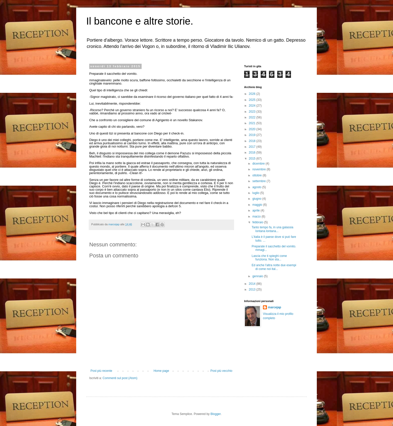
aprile (256, 210)
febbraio (258, 222)
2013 (252, 289)
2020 (252, 129)
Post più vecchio (221, 371)
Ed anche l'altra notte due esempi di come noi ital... (274, 266)
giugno (257, 198)
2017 (252, 147)
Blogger (216, 414)
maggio (257, 204)
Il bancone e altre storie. (139, 21)
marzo (257, 216)
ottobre (257, 175)
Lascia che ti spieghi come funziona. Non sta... (269, 257)
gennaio (258, 276)
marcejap (274, 307)
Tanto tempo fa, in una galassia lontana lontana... (272, 229)
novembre (259, 169)
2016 (252, 152)
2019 (252, 135)
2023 (252, 111)
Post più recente (101, 371)
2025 (252, 100)
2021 (252, 123)
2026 (252, 94)
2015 (252, 158)
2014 (252, 284)
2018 (252, 141)
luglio (256, 193)
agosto (257, 187)
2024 (252, 105)
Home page (161, 371)
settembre (259, 181)
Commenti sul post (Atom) (120, 378)
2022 (252, 117)
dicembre (259, 163)
